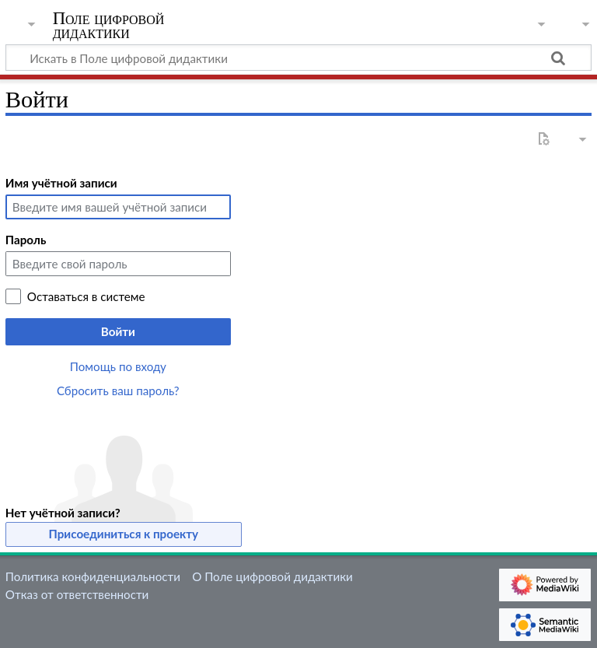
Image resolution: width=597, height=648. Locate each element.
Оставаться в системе (86, 296)
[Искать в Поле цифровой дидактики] (298, 57)
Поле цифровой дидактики (109, 26)
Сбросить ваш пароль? (118, 391)
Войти (118, 331)
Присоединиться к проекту (124, 534)
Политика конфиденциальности (92, 576)
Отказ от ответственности (76, 594)
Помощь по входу (118, 366)
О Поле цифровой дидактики (272, 576)
